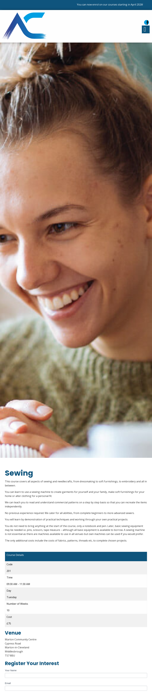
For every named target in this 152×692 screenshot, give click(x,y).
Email (8, 683)
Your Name (11, 670)
